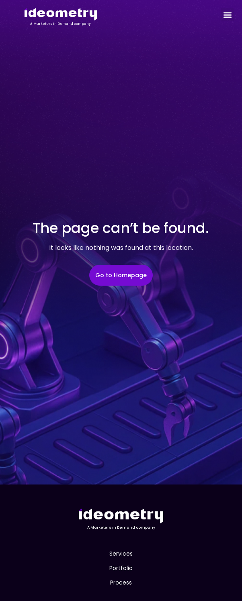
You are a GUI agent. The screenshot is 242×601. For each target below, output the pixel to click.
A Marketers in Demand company (60, 24)
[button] (227, 14)
